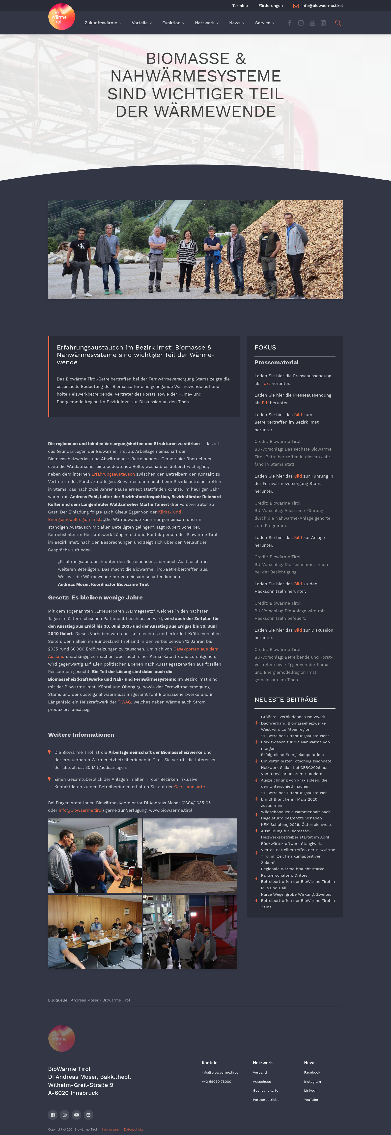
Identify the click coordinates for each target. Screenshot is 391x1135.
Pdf (265, 402)
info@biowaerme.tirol (80, 810)
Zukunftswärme (103, 22)
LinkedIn (311, 1090)
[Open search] (338, 23)
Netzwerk (207, 22)
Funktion (173, 22)
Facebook (312, 1072)
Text (266, 383)
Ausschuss (262, 1081)
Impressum (110, 1129)
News (237, 22)
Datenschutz (133, 1129)
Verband (260, 1072)
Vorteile (142, 22)
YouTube (311, 1100)
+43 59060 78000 (216, 1081)
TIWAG (124, 702)
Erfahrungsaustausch (113, 474)
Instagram (312, 1081)
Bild (298, 414)
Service (265, 22)
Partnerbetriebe (266, 1100)
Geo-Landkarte (189, 786)
